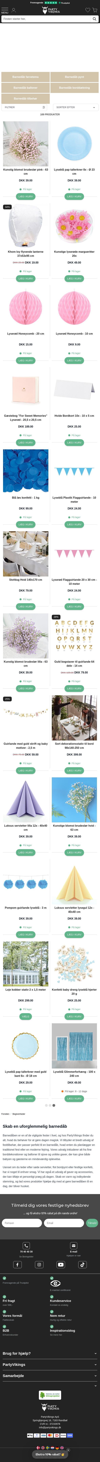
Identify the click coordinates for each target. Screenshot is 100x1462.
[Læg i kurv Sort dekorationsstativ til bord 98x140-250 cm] (74, 770)
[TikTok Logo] (82, 1264)
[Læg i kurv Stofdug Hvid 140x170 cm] (25, 606)
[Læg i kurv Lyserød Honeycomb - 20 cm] (25, 360)
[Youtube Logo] (61, 1264)
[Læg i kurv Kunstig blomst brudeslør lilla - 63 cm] (25, 688)
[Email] (64, 1223)
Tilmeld (92, 1223)
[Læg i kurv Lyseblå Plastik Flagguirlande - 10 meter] (74, 524)
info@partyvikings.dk (50, 1427)
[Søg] (94, 19)
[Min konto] (14, 10)
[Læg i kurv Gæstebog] (25, 442)
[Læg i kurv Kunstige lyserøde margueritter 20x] (74, 278)
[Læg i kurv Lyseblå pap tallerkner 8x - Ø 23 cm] (74, 196)
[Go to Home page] (50, 10)
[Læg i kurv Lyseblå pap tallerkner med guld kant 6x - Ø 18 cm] (25, 1098)
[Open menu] (4, 10)
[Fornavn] (22, 1223)
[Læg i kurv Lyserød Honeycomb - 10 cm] (74, 360)
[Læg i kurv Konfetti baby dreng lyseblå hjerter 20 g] (74, 1016)
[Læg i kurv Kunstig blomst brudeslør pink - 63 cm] (25, 196)
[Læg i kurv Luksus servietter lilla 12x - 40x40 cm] (25, 852)
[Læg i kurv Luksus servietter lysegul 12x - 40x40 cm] (74, 934)
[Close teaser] (68, 1450)
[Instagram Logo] (39, 1264)
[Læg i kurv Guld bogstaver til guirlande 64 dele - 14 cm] (74, 688)
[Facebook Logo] (17, 1264)
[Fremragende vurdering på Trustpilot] (50, 2)
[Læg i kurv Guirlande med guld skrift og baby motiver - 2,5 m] (25, 770)
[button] (50, 1353)
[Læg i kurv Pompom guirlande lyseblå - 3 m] (25, 934)
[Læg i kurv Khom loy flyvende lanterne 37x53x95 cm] (25, 278)
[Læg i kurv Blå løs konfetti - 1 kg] (25, 524)
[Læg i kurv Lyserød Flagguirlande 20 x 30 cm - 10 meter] (74, 606)
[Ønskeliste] (87, 10)
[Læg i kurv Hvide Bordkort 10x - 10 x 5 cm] (74, 442)
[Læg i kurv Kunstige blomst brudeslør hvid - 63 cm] (74, 852)
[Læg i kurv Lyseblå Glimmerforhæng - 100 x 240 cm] (74, 1098)
